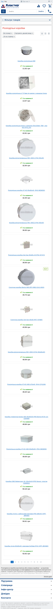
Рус (2, 1)
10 (41, 562)
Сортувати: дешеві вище (24, 33)
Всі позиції (7, 33)
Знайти (41, 11)
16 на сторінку (9, 37)
